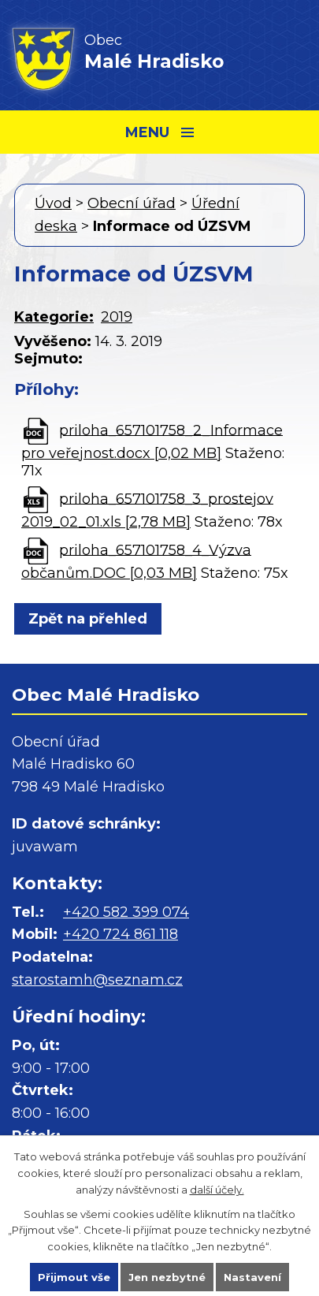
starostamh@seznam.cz (97, 980)
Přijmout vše (74, 1277)
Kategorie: (54, 317)
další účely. (217, 1189)
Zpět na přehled (87, 619)
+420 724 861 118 (120, 934)
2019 (116, 317)
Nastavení (252, 1277)
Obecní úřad (131, 203)
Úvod (53, 203)
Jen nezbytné (167, 1277)
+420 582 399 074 (126, 912)
